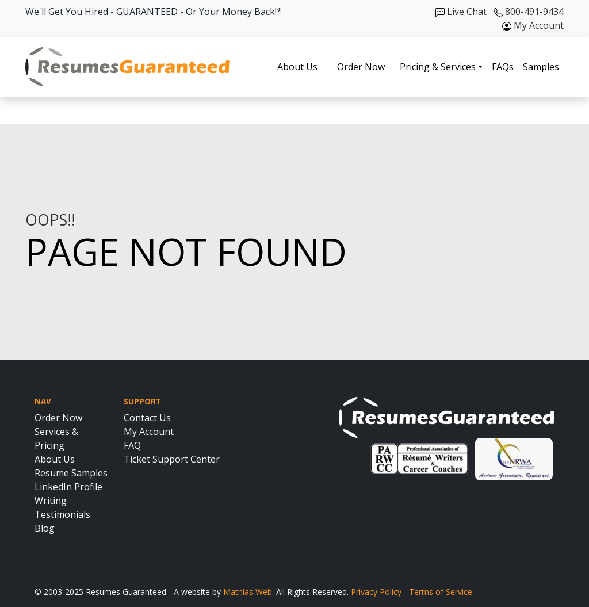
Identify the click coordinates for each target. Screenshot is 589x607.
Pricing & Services (438, 66)
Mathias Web (247, 591)
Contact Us (147, 417)
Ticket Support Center (172, 459)
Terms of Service (440, 591)
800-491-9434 (529, 11)
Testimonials (62, 514)
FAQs (503, 66)
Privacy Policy (376, 591)
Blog (45, 528)
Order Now (361, 66)
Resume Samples (71, 473)
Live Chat (461, 11)
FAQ (132, 445)
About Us (297, 66)
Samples (541, 66)
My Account (533, 25)
